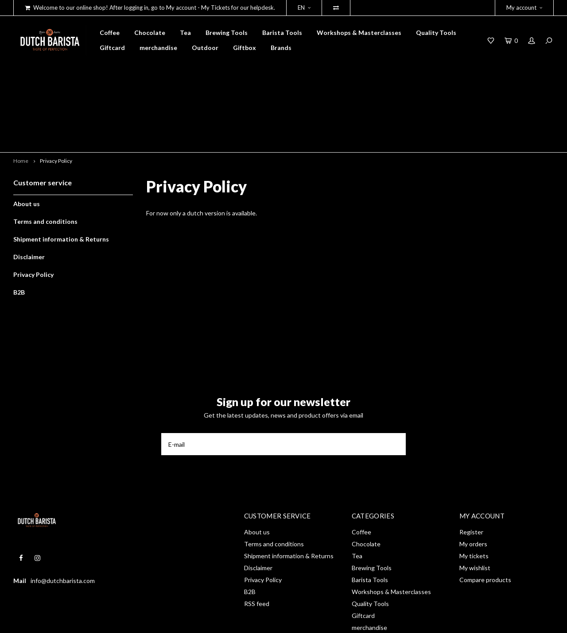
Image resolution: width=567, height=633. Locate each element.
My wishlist (474, 505)
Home (20, 98)
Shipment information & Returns (61, 176)
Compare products (485, 517)
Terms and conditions (45, 158)
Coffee (110, 32)
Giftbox (244, 47)
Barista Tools (282, 32)
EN (304, 7)
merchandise (158, 47)
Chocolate (149, 32)
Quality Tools (436, 32)
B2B (19, 229)
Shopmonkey (140, 620)
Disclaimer (29, 194)
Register (471, 469)
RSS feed (256, 541)
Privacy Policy (56, 98)
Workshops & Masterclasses (359, 32)
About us (26, 141)
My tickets (474, 493)
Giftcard (112, 47)
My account (524, 7)
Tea (185, 32)
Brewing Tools (227, 32)
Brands (281, 47)
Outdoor (205, 47)
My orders (473, 481)
